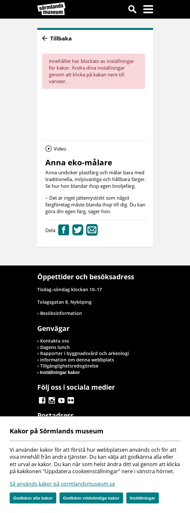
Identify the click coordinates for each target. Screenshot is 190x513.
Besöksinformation (61, 313)
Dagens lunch (55, 347)
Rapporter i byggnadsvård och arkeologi (84, 353)
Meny (148, 10)
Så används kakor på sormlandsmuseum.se (62, 483)
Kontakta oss (54, 341)
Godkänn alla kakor (33, 498)
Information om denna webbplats (77, 360)
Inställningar (142, 498)
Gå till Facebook (42, 400)
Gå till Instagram (52, 400)
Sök (132, 10)
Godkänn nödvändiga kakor (91, 498)
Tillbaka (61, 38)
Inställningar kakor (60, 372)
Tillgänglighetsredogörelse (69, 366)
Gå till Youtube (61, 400)
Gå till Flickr (71, 400)
